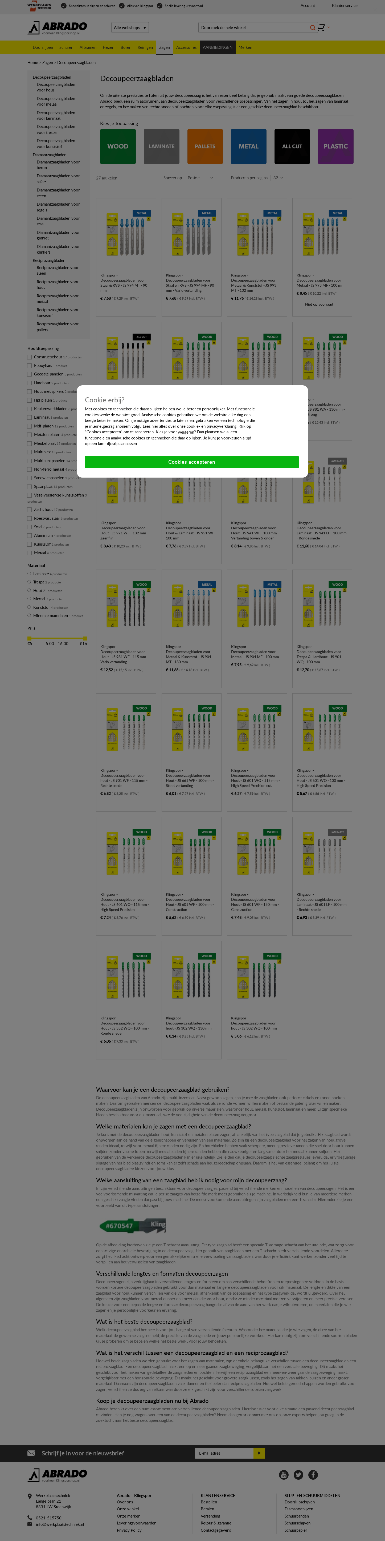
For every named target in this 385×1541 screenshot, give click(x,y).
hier (154, 426)
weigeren (186, 432)
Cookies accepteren (191, 462)
